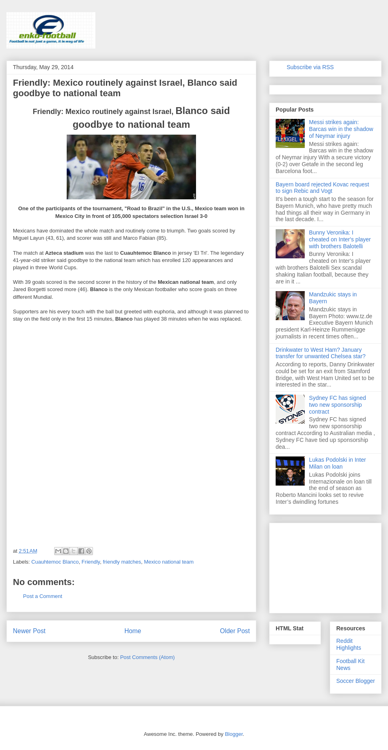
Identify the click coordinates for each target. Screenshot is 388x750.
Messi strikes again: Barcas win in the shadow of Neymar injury (341, 129)
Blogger (233, 734)
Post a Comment (42, 596)
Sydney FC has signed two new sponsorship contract (337, 405)
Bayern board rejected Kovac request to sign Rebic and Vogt (322, 187)
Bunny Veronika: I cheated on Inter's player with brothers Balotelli (340, 239)
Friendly (91, 562)
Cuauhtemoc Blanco (55, 562)
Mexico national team (169, 562)
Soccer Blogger (355, 681)
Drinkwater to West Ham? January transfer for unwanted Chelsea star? (321, 353)
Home (132, 630)
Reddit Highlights (348, 644)
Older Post (235, 630)
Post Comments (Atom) (147, 657)
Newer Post (29, 630)
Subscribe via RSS (310, 67)
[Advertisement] (73, 380)
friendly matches (122, 562)
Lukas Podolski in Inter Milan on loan (337, 463)
